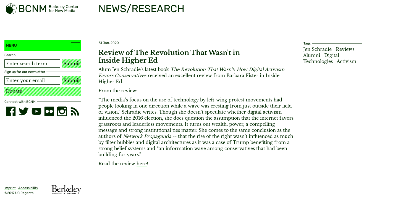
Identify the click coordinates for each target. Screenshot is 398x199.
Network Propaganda (147, 136)
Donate (14, 91)
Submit (72, 63)
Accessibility (28, 188)
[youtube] (36, 111)
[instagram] (62, 111)
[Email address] (32, 80)
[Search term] (32, 63)
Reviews (345, 49)
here (142, 163)
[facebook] (10, 111)
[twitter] (23, 111)
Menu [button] (43, 45)
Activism (346, 61)
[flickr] (49, 111)
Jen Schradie (317, 49)
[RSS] (75, 111)
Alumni (311, 55)
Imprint (10, 188)
